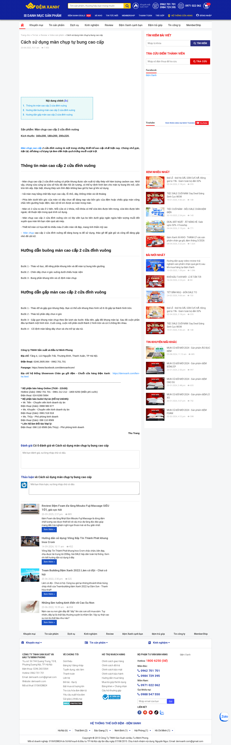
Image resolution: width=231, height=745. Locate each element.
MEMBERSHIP (128, 15)
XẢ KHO (98, 15)
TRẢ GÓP (160, 15)
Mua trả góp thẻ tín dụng (114, 682)
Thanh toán (69, 673)
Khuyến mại (36, 25)
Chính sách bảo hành (112, 673)
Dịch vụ (74, 25)
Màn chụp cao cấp (31, 148)
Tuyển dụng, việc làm (73, 669)
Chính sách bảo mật (112, 669)
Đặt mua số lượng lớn (73, 686)
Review (109, 25)
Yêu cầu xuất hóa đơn (74, 694)
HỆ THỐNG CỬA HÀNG (180, 15)
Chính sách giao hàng (113, 661)
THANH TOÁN (145, 15)
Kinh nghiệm (92, 25)
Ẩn (66, 101)
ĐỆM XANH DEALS (79, 15)
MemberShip (193, 25)
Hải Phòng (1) (142, 730)
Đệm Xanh (151, 75)
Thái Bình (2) (82, 730)
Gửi (170, 701)
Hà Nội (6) (64, 730)
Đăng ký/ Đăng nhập (73, 665)
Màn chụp (28, 233)
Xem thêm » (49, 529)
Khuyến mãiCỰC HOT (145, 6)
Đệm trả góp (155, 25)
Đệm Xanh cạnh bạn (130, 25)
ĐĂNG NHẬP (204, 15)
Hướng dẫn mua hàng (113, 678)
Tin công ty (174, 25)
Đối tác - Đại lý (70, 682)
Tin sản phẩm (56, 25)
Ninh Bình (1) (122, 730)
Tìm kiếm (200, 43)
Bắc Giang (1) (102, 730)
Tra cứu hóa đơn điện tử (75, 690)
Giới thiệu (67, 661)
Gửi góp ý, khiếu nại (72, 699)
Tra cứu (200, 61)
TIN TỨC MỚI (112, 15)
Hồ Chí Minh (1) (164, 730)
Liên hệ (66, 678)
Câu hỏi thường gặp (111, 690)
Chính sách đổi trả (111, 665)
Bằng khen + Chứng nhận (114, 686)
